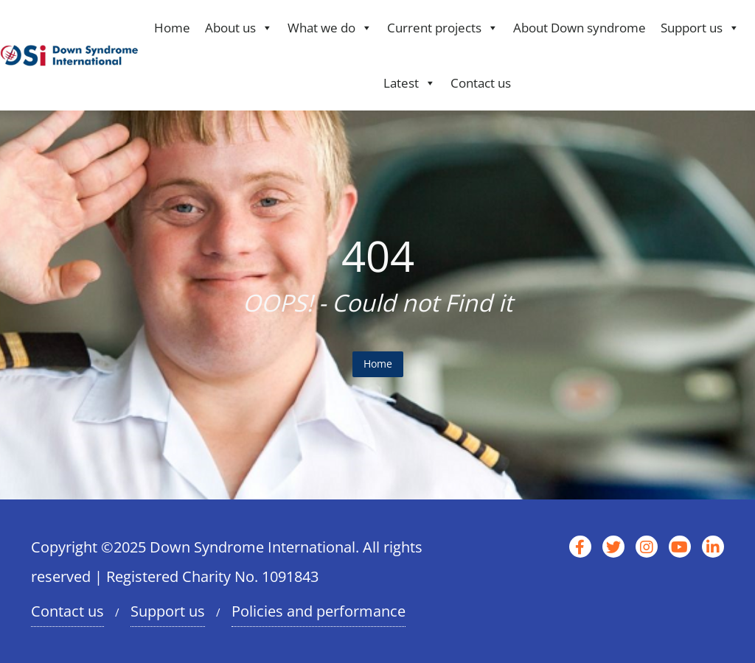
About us (239, 27)
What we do (330, 27)
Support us (700, 27)
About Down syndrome (579, 27)
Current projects (442, 27)
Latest (409, 82)
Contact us (480, 82)
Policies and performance (319, 611)
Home (172, 27)
